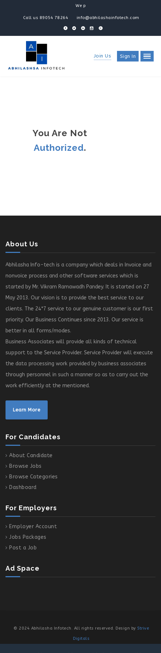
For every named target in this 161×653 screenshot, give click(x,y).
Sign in (128, 56)
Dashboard (23, 487)
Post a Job (23, 548)
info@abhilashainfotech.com (108, 17)
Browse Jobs (25, 466)
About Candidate (31, 455)
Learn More (26, 410)
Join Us (102, 56)
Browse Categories (33, 477)
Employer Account (33, 526)
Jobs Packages (28, 537)
